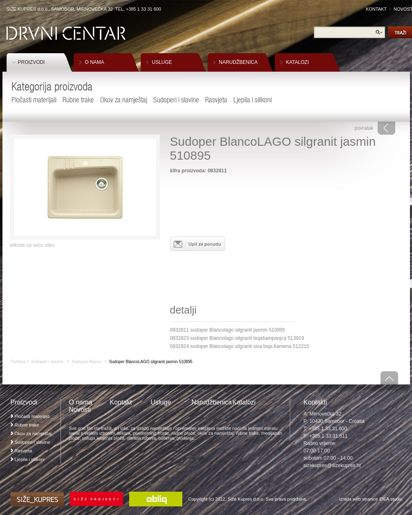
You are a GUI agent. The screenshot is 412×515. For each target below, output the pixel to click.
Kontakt (121, 402)
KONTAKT (376, 9)
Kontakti (315, 402)
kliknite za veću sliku (32, 245)
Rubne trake (78, 99)
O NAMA (94, 62)
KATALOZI (297, 62)
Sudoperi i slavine (176, 99)
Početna (18, 361)
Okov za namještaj (123, 99)
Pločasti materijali (33, 99)
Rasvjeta (216, 99)
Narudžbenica (212, 402)
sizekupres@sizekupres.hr (332, 465)
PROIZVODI (31, 62)
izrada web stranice (358, 499)
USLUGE (162, 62)
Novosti (80, 409)
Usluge (161, 402)
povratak (363, 128)
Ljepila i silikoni (252, 99)
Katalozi (244, 402)
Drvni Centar (66, 33)
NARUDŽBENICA (238, 62)
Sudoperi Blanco (86, 361)
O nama (80, 402)
